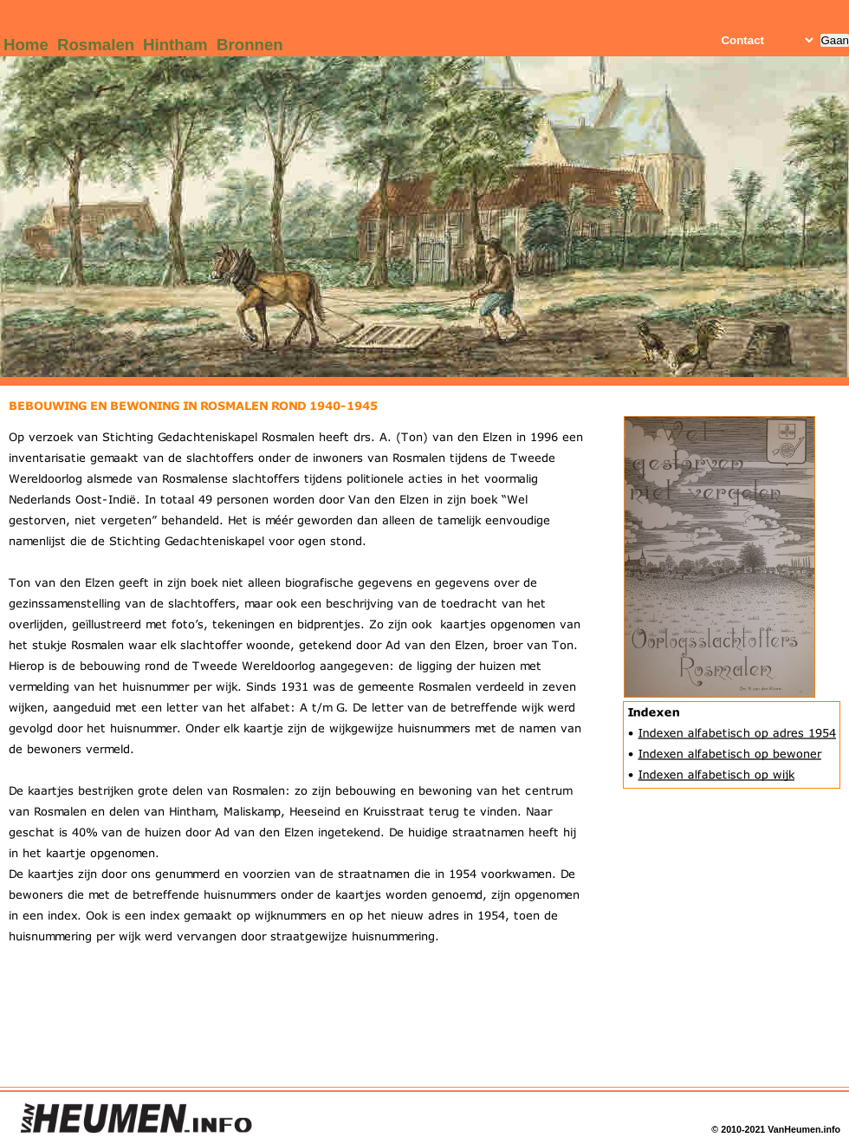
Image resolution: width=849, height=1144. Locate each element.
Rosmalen (95, 45)
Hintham (175, 45)
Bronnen (250, 45)
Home (26, 45)
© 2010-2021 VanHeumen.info (775, 1129)
